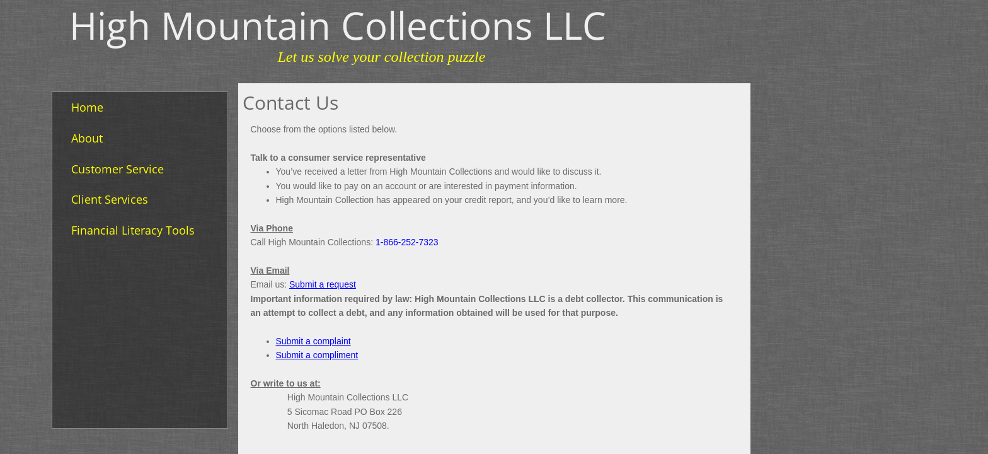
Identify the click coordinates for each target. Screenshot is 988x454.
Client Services (109, 199)
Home (87, 107)
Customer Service (117, 169)
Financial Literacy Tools (133, 230)
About (87, 138)
